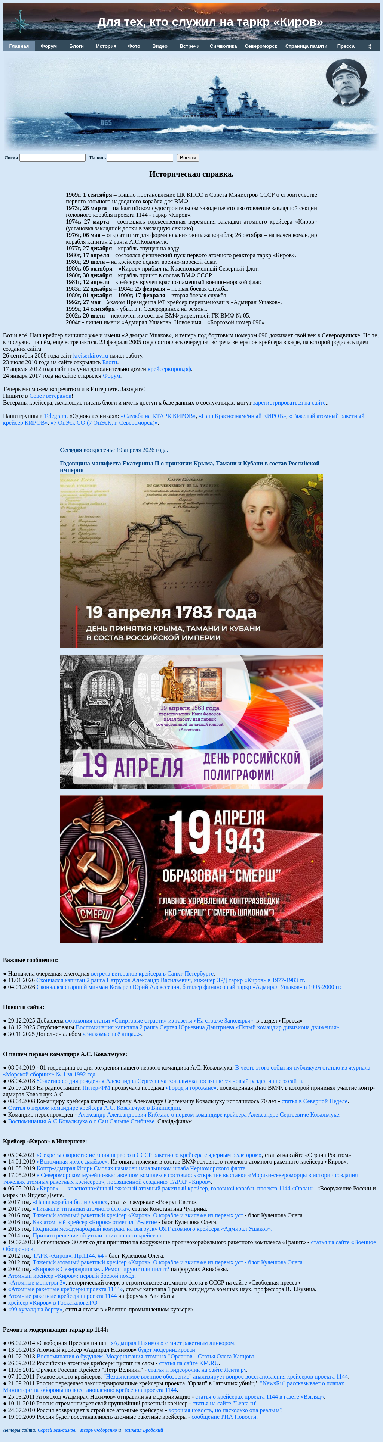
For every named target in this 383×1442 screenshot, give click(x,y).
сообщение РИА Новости (224, 1417)
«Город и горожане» (191, 1087)
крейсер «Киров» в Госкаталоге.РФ (53, 1302)
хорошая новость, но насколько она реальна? (226, 1410)
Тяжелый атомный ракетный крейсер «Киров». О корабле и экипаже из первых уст (138, 1215)
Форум (111, 375)
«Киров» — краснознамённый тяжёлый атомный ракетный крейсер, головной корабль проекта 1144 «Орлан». (176, 1188)
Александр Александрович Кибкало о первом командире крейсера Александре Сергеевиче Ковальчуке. (209, 1114)
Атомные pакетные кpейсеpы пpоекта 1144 (62, 1296)
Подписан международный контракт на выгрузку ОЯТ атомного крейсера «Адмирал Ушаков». (153, 1229)
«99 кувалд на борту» (35, 1309)
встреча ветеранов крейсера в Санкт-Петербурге (152, 973)
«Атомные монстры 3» (37, 1282)
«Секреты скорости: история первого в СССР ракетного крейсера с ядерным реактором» (149, 1155)
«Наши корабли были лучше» (70, 1202)
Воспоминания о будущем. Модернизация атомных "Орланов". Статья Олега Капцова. (146, 1356)
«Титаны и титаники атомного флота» (81, 1208)
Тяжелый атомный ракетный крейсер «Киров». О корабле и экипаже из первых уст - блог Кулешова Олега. (168, 1262)
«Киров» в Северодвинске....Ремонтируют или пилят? (101, 1269)
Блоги (109, 362)
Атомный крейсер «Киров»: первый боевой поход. (72, 1276)
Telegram (55, 416)
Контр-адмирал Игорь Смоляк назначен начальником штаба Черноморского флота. (142, 1168)
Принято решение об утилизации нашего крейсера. (98, 1235)
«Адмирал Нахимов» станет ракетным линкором (172, 1343)
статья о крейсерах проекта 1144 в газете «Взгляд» (259, 1396)
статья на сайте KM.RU (188, 1363)
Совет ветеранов (50, 396)
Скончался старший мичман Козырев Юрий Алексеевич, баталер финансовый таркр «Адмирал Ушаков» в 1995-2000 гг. (189, 987)
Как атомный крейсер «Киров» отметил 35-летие (95, 1222)
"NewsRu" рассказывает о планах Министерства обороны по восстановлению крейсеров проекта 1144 (173, 1386)
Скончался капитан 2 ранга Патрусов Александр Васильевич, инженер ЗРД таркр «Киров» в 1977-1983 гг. (170, 980)
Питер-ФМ (96, 1087)
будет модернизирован (166, 1349)
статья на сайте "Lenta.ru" (225, 1403)
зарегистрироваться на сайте (289, 402)
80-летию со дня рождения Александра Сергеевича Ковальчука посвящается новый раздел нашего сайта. (170, 1081)
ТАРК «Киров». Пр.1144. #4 (68, 1255)
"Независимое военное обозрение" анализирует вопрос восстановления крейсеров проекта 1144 (226, 1376)
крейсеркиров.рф (169, 369)
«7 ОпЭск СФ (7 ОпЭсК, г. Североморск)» (103, 422)
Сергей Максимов (56, 1430)
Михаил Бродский (144, 1430)
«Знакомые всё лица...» (112, 1034)
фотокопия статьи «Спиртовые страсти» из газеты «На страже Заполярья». (160, 1020)
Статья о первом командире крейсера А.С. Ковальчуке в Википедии (94, 1108)
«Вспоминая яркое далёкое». (73, 1161)
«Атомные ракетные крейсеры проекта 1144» (65, 1289)
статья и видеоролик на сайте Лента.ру (197, 1370)
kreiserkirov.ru (90, 355)
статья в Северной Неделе (315, 1101)
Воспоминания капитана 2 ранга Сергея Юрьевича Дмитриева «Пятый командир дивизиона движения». (208, 1027)
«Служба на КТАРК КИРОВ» (158, 416)
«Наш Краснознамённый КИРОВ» (242, 416)
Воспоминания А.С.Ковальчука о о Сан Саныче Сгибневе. (82, 1121)
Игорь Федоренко (98, 1430)
